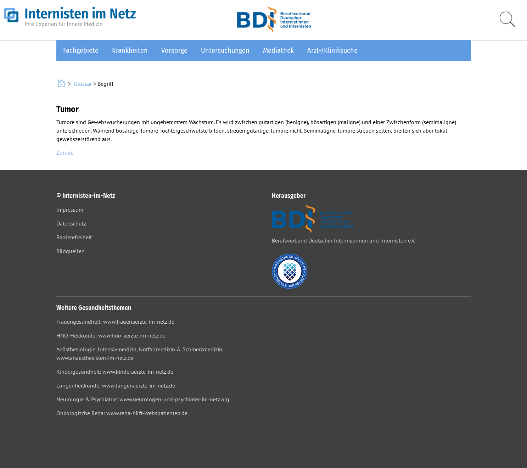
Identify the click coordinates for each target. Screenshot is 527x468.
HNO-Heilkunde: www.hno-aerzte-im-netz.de (111, 335)
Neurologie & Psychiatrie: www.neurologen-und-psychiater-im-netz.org (142, 399)
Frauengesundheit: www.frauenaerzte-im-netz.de (115, 321)
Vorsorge (174, 50)
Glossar (83, 83)
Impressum (69, 209)
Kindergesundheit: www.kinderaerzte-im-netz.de (114, 371)
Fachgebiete (81, 50)
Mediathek (278, 50)
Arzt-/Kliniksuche (332, 50)
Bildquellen (70, 251)
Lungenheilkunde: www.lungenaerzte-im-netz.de (115, 385)
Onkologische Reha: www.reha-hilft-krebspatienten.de (121, 413)
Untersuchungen (225, 50)
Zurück (64, 152)
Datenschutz (71, 223)
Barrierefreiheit (74, 237)
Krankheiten (130, 50)
